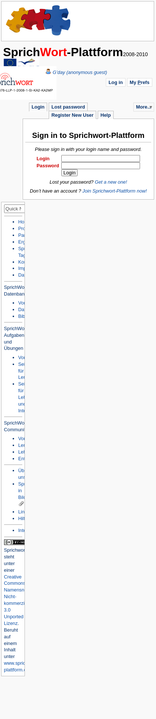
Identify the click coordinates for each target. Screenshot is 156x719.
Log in (115, 82)
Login (38, 107)
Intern (24, 530)
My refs (139, 82)
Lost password (68, 107)
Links (23, 512)
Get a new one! (111, 182)
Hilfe (23, 518)
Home (38, 20)
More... (143, 107)
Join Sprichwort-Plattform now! (114, 191)
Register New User (73, 115)
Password (48, 165)
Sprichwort (15, 550)
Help (105, 115)
